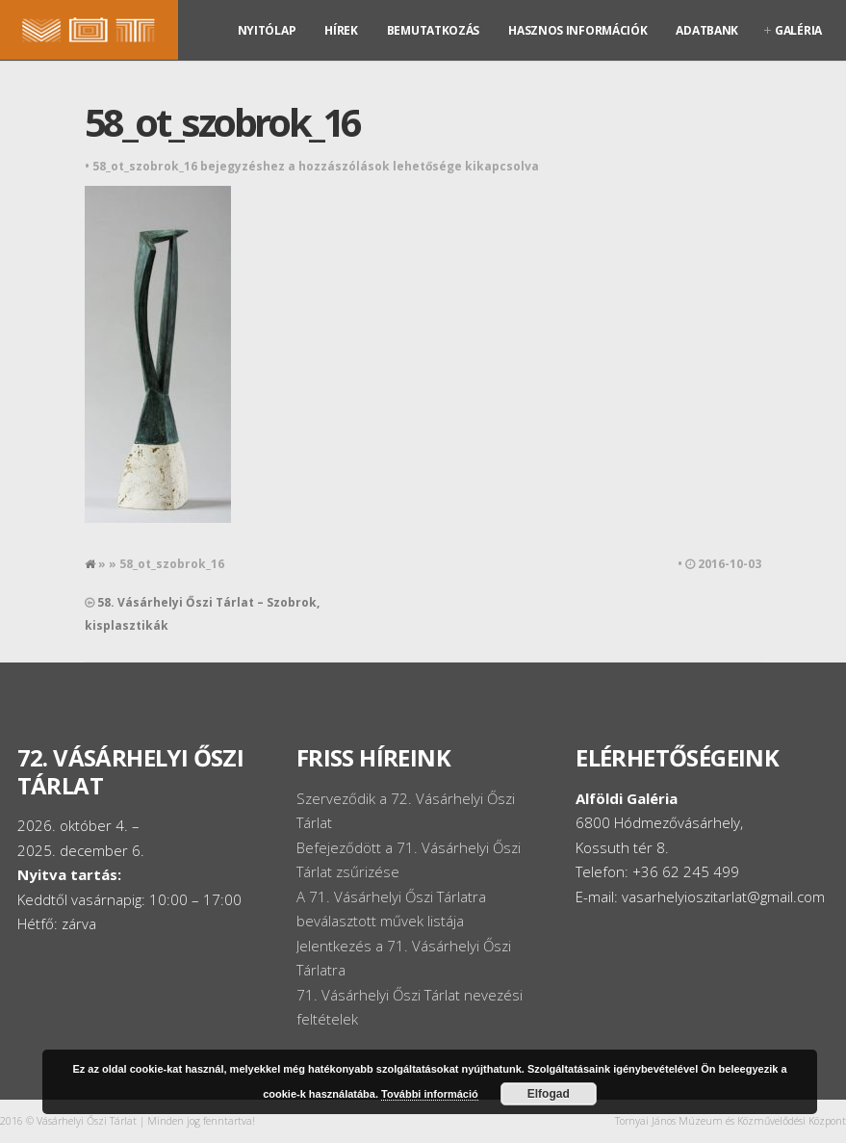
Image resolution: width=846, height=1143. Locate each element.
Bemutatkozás (433, 30)
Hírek (341, 30)
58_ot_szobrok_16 (222, 121)
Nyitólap (267, 30)
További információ (429, 1094)
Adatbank (707, 30)
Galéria (798, 30)
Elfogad (548, 1094)
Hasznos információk (577, 30)
